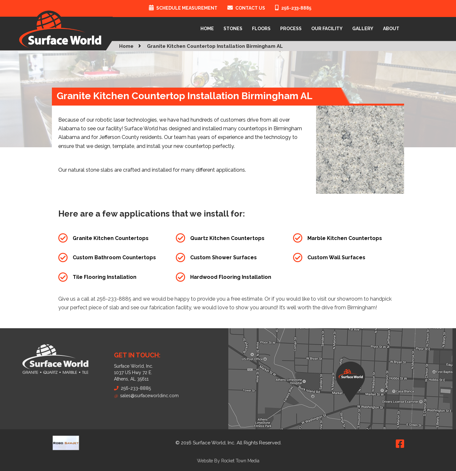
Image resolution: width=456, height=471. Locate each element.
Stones (233, 28)
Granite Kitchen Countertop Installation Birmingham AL (215, 46)
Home (207, 28)
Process (291, 28)
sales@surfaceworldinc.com (146, 395)
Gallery (362, 28)
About (391, 28)
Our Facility (327, 28)
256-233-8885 (296, 8)
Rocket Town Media (240, 460)
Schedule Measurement (186, 8)
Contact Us (250, 8)
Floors (261, 28)
